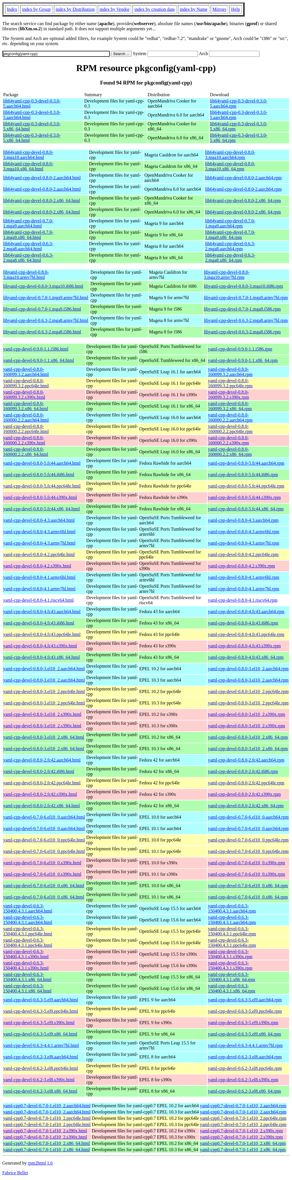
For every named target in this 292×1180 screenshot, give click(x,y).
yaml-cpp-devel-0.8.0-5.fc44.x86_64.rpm (245, 508)
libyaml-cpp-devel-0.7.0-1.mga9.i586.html (42, 309)
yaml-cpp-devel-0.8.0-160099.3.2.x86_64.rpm (230, 406)
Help (235, 9)
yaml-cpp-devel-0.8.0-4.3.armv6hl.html (39, 531)
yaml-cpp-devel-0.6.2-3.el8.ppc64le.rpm (245, 1068)
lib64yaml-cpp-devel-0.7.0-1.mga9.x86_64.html (28, 235)
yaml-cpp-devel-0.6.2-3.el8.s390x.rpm (243, 1079)
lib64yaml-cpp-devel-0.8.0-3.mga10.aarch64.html (28, 155)
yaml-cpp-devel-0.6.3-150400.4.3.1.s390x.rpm (230, 954)
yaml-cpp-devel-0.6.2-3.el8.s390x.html (38, 1079)
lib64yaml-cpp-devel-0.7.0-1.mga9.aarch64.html (28, 223)
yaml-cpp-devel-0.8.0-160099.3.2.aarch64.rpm (230, 372)
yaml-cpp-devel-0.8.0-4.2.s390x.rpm (241, 565)
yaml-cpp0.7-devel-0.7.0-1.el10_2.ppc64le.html (47, 1118)
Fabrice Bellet (15, 1172)
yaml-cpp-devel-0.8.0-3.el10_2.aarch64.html (44, 668)
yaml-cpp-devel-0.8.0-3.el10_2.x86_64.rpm (248, 737)
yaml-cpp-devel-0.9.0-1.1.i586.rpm (240, 349)
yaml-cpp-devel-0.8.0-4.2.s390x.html (37, 565)
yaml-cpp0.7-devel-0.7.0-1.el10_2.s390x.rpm (241, 1130)
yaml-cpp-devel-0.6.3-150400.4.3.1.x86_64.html (27, 977)
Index (12, 9)
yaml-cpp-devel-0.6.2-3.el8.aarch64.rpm (245, 1056)
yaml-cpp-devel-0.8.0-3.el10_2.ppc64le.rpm (248, 691)
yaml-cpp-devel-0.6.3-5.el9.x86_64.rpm (244, 1034)
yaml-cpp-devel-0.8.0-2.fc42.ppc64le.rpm (246, 782)
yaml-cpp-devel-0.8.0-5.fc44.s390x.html (40, 497)
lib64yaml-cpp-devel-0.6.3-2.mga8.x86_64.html (28, 258)
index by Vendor (114, 9)
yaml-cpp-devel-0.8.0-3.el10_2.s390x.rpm (246, 714)
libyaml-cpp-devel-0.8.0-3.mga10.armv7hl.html (26, 275)
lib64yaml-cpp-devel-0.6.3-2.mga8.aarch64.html (28, 246)
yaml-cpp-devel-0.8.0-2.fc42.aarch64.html (41, 760)
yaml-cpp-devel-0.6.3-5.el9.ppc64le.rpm (245, 1011)
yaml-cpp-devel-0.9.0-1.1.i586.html (35, 349)
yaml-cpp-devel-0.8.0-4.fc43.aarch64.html (41, 611)
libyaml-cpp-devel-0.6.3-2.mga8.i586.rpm (242, 331)
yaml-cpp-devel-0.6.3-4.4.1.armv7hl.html (41, 1045)
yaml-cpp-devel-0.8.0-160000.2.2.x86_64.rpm (230, 452)
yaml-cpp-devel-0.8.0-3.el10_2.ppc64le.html (44, 691)
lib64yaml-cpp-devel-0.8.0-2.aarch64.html (42, 177)
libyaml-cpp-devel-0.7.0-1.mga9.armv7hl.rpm (246, 297)
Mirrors (219, 9)
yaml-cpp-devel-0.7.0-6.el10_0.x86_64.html (43, 885)
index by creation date (154, 9)
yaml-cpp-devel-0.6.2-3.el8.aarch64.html (40, 1056)
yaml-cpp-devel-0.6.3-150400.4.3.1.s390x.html (26, 954)
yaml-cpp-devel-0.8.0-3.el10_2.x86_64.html (43, 737)
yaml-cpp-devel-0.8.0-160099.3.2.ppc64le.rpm (230, 383)
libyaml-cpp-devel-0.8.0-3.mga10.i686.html (43, 286)
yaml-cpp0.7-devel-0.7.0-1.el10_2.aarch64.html (47, 1105)
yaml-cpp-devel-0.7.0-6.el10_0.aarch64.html (44, 817)
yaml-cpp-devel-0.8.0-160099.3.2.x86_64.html (25, 406)
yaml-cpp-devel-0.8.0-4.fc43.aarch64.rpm (246, 611)
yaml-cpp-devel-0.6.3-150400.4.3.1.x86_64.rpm (231, 977)
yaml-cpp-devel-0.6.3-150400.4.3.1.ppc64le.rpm (232, 931)
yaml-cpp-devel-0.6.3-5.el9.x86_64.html (40, 1034)
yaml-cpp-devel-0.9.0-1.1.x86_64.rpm (243, 360)
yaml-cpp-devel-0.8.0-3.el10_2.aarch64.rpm (248, 668)
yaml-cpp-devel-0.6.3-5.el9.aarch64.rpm (245, 999)
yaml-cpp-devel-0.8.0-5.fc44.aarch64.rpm (246, 463)
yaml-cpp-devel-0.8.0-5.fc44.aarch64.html (41, 463)
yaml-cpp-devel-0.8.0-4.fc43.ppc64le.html (41, 634)
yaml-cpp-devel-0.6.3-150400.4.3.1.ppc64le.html (27, 931)
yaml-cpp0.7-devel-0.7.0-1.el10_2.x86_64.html (46, 1143)
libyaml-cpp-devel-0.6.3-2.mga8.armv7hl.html (45, 320)
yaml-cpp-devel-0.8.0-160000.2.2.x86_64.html (25, 452)
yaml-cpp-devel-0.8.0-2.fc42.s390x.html (40, 794)
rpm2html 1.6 (40, 1163)
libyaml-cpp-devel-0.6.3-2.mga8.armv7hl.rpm (246, 320)
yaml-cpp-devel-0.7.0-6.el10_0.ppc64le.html (44, 839)
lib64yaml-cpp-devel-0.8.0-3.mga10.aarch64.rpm (230, 155)
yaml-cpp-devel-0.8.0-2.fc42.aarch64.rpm (246, 760)
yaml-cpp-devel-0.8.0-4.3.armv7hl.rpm (243, 543)
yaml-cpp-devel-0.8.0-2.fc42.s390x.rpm (244, 794)
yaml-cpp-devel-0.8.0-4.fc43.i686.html (38, 623)
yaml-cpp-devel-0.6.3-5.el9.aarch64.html (40, 999)
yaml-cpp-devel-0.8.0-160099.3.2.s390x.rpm (228, 395)
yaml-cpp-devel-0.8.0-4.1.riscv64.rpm (242, 600)
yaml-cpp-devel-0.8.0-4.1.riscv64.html (38, 600)
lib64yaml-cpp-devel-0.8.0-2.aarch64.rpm (243, 177)
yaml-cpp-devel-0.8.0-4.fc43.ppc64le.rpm (246, 634)
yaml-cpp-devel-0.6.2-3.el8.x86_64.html (40, 1091)
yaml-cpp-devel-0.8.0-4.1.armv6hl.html (39, 577)
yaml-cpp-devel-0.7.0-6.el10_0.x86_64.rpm (248, 885)
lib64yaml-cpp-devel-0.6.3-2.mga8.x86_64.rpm (230, 258)
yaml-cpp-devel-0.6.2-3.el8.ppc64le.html (40, 1068)
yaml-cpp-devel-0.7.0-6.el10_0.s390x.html (42, 862)
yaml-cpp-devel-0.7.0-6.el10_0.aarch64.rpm (248, 817)
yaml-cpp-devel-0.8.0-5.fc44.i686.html (38, 474)
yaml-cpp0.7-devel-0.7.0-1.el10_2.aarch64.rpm (243, 1105)
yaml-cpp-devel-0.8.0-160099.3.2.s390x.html (24, 395)
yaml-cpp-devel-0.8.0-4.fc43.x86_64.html (41, 657)
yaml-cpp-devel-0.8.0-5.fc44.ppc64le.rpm (246, 486)
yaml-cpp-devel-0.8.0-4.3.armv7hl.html (39, 543)
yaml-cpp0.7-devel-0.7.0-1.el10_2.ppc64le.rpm (243, 1118)
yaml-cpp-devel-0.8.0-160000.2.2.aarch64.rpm (230, 417)
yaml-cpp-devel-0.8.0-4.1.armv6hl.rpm (243, 577)
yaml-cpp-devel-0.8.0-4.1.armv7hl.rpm (243, 588)
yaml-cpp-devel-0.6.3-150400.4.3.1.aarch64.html (27, 908)
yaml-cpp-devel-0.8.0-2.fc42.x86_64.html (41, 805)
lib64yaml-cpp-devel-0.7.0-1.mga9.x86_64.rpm (230, 235)
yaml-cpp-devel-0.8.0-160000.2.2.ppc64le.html (26, 429)
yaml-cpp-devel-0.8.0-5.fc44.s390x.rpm (244, 497)
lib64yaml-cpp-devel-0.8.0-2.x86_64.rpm (243, 200)
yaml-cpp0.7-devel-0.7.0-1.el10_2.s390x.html (45, 1130)
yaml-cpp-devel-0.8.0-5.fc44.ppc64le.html (41, 486)
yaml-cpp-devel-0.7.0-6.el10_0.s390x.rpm (246, 862)
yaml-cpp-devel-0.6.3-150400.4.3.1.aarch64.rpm (232, 908)
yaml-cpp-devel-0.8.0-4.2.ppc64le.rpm (243, 554)
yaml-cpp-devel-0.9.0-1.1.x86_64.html (38, 360)
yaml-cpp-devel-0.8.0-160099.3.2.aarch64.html (26, 372)
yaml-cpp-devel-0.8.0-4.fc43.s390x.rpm (244, 645)
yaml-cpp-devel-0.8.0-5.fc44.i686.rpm (243, 474)
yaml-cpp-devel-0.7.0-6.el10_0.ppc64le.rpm (248, 839)
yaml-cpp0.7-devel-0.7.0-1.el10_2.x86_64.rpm (242, 1143)
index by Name (194, 9)
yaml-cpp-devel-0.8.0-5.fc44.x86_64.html (41, 508)
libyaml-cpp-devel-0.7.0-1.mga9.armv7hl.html (45, 297)
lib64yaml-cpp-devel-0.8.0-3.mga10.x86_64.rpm (230, 166)
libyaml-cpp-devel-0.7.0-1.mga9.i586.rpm (242, 309)
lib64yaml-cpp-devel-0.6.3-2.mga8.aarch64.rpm (230, 246)
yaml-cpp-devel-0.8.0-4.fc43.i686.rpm (243, 623)
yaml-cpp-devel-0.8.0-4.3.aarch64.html (39, 520)
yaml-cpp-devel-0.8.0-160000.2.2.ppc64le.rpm (230, 429)
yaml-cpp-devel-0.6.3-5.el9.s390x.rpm (243, 1022)
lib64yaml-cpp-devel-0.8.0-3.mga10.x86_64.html (28, 166)
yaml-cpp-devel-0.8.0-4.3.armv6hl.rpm (243, 531)
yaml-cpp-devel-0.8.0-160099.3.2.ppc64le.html (26, 383)
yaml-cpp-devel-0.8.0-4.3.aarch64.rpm (243, 520)
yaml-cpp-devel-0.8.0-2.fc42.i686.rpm (243, 771)
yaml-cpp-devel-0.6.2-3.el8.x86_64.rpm (244, 1091)
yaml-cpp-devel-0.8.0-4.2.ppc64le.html (39, 554)
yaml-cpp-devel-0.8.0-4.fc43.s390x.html (40, 645)
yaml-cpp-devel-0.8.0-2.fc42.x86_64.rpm (245, 805)
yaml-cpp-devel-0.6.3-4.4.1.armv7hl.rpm (245, 1045)
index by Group (36, 9)
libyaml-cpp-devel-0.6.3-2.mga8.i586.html (42, 331)
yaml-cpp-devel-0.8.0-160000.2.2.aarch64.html (26, 417)
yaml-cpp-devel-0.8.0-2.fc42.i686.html (38, 771)
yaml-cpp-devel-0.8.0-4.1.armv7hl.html (39, 588)
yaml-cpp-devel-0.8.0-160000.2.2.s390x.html (24, 440)
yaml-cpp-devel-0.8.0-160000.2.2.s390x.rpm (228, 440)
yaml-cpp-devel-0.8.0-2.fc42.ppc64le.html (41, 782)
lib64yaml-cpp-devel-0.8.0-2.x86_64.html (41, 200)
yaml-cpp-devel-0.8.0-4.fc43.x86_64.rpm (245, 657)
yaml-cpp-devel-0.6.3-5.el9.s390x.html (38, 1022)
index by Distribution (75, 9)
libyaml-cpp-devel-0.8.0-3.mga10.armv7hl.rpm (227, 275)
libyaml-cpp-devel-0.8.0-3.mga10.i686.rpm (243, 286)
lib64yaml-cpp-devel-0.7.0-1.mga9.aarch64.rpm (230, 223)
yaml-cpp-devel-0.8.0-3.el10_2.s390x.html (42, 714)
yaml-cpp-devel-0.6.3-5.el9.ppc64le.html (40, 1011)
